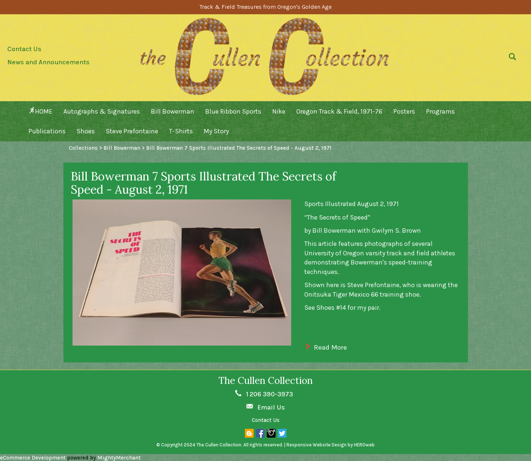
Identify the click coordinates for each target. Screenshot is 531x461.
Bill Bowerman (172, 111)
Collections (83, 148)
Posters (404, 111)
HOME (40, 111)
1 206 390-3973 (269, 394)
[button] (510, 58)
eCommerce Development (33, 457)
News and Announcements (48, 62)
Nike (278, 111)
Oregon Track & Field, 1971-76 (339, 111)
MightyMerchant (119, 457)
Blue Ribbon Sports (233, 111)
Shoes (86, 131)
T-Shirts (181, 131)
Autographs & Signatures (101, 111)
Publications (47, 131)
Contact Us (24, 49)
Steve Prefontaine (132, 131)
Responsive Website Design (316, 444)
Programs (440, 111)
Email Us (271, 407)
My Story (216, 131)
